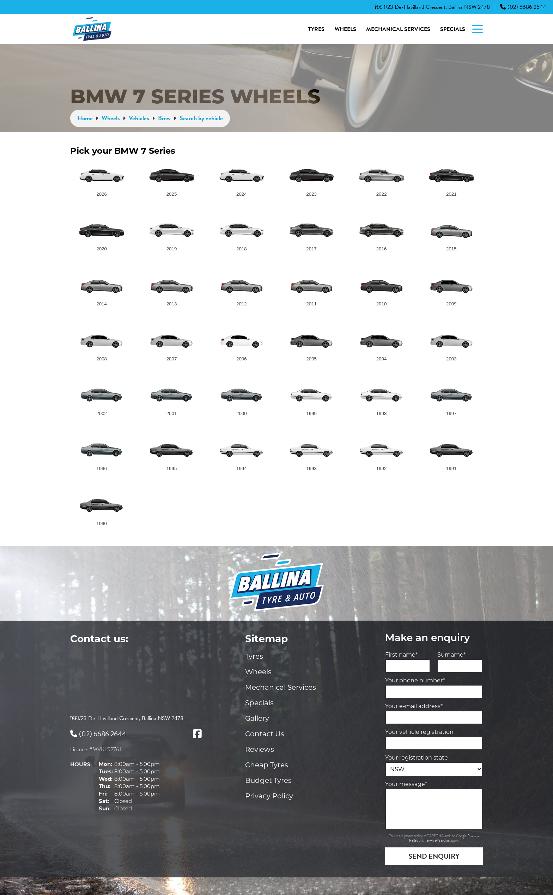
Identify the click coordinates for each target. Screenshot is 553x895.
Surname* (451, 654)
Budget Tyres (268, 780)
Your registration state (416, 757)
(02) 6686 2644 (523, 7)
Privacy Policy (269, 796)
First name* (401, 654)
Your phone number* (415, 680)
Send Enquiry (434, 856)
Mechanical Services (398, 29)
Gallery (257, 718)
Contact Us (264, 734)
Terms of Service (437, 841)
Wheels (345, 29)
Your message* (406, 784)
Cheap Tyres (266, 765)
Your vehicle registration (419, 732)
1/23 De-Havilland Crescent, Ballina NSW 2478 (432, 7)
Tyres (316, 29)
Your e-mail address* (414, 706)
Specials (452, 29)
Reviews (259, 749)
